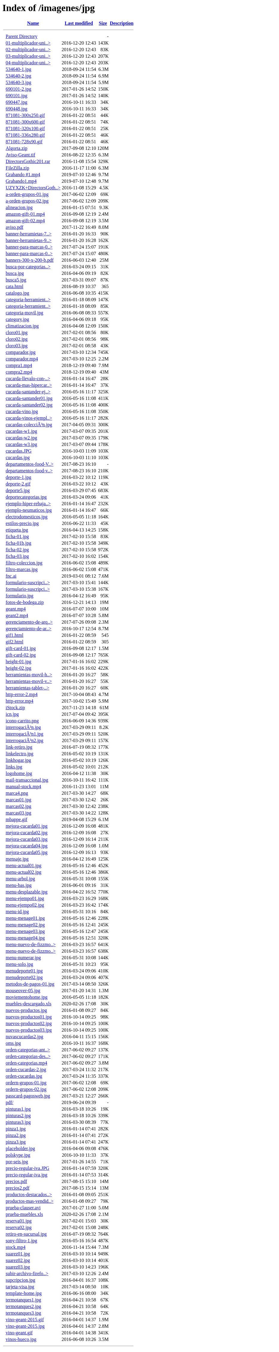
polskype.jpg (18, 1155)
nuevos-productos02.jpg (29, 1023)
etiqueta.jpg (17, 529)
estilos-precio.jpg (22, 523)
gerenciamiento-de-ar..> (28, 628)
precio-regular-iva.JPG (27, 1168)
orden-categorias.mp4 (26, 1062)
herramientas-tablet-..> (27, 687)
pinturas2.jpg (18, 1115)
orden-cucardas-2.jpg (26, 1069)
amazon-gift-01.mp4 (25, 214)
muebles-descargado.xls (28, 1003)
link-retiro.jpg (19, 747)
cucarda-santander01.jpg (29, 398)
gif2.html (14, 641)
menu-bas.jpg (19, 885)
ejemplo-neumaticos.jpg (29, 510)
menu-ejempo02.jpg (25, 905)
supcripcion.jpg (20, 1280)
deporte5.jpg (18, 490)
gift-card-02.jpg (21, 654)
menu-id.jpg (17, 911)
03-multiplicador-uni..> (28, 56)
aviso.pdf (14, 227)
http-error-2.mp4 (22, 694)
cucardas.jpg (18, 457)
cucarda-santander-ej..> (28, 391)
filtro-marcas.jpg (22, 569)
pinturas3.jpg (18, 1122)
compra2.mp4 (19, 371)
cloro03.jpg (16, 345)
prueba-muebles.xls (24, 1214)
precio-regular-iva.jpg (26, 1174)
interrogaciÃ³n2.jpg (24, 740)
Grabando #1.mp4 (23, 174)
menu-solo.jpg (19, 964)
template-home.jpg (24, 1293)
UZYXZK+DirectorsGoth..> (33, 187)
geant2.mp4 (17, 615)
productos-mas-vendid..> (29, 1201)
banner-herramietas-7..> (29, 233)
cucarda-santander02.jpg (29, 404)
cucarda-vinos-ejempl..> (29, 418)
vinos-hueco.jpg (21, 1339)
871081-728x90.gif (24, 141)
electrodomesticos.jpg (26, 516)
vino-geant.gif (19, 1332)
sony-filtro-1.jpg (21, 1240)
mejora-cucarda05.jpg (26, 852)
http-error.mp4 (19, 701)
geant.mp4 (16, 608)
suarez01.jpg (18, 1253)
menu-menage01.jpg (25, 918)
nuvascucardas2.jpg (24, 1036)
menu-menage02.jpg (25, 924)
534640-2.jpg (18, 75)
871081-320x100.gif (25, 128)
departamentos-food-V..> (29, 464)
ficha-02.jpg (17, 549)
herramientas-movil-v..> (29, 681)
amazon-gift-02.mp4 (25, 220)
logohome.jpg (19, 773)
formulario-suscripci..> (28, 582)
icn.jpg (12, 714)
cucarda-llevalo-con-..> (28, 378)
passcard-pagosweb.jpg (28, 1095)
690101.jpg (16, 95)
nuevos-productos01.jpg (29, 1016)
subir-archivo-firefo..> (27, 1273)
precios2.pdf (18, 1187)
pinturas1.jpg (18, 1109)
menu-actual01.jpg (24, 865)
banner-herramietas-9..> (29, 240)
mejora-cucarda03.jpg (26, 839)
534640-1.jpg (18, 69)
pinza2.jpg (16, 1135)
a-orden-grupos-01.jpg (27, 194)
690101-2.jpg (18, 89)
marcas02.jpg (18, 806)
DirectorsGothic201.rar (28, 161)
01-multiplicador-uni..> (28, 42)
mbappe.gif (16, 819)
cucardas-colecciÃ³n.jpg (29, 424)
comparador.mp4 (22, 358)
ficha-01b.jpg (18, 543)
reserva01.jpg (19, 1220)
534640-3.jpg (18, 82)
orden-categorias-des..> (28, 1056)
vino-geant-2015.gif (25, 1319)
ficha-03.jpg (17, 556)
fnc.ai (11, 575)
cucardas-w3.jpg (21, 444)
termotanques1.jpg (23, 1299)
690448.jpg (16, 108)
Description (122, 23)
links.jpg (14, 766)
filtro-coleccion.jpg (24, 562)
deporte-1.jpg (18, 477)
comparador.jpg (21, 352)
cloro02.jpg (16, 339)
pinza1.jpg (16, 1128)
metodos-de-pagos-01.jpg (30, 983)
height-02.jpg (18, 668)
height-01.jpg (18, 661)
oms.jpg (13, 1043)
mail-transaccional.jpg (27, 779)
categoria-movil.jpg (24, 312)
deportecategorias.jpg (26, 497)
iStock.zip (15, 707)
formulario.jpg (19, 595)
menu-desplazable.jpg (26, 891)
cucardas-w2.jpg (21, 437)
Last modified (79, 23)
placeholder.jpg (20, 1148)
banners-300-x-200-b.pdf (29, 260)
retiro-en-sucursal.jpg (26, 1234)
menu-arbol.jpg (20, 878)
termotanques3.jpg (23, 1313)
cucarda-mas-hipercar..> (29, 385)
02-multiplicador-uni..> (28, 49)
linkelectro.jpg (19, 753)
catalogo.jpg (17, 293)
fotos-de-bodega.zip (25, 602)
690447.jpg (16, 102)
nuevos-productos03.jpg (29, 1030)
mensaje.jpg (17, 858)
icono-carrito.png (22, 720)
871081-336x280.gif (25, 135)
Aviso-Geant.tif (20, 154)
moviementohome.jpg (26, 997)
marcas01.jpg (18, 799)
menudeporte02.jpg (24, 977)
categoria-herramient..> (28, 299)
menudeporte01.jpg (24, 970)
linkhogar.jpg (18, 760)
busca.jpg (15, 273)
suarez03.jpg (18, 1266)
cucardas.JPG (19, 450)
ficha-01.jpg (17, 536)
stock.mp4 (15, 1247)
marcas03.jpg (18, 812)
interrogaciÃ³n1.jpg (24, 733)
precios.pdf (16, 1181)
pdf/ (9, 1102)
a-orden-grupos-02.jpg (27, 200)
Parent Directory (21, 36)
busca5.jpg (16, 279)
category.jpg (17, 319)
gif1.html (14, 635)
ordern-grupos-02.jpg (26, 1089)
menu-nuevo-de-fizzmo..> (31, 944)
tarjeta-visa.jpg (20, 1286)
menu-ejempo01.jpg (25, 898)
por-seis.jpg (17, 1161)
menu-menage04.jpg (25, 937)
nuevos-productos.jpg (26, 1010)
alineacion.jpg (19, 207)
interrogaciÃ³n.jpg (23, 727)
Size (103, 23)
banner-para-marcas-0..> (29, 246)
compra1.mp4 (19, 365)
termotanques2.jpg (23, 1306)
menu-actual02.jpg (24, 872)
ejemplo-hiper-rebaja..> (28, 503)
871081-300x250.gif (25, 115)
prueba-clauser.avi (23, 1207)
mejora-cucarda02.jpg (26, 832)
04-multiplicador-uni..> (28, 62)
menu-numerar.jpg (23, 957)
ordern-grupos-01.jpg (26, 1082)
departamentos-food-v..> (29, 470)
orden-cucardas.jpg (24, 1076)
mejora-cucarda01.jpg (26, 826)
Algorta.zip (16, 148)
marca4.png (17, 793)
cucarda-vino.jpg (22, 411)
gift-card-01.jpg (21, 648)
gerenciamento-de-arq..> (29, 622)
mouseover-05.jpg (23, 990)
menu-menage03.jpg (25, 931)
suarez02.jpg (18, 1260)
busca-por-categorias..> (28, 266)
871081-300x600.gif (25, 121)
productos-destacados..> (29, 1194)
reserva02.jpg (19, 1227)
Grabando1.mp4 (21, 181)
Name (33, 23)
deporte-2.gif (18, 483)
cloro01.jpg (16, 332)
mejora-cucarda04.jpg (26, 845)
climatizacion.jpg (22, 325)
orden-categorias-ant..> (28, 1049)
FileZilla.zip (17, 167)
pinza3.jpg (16, 1141)
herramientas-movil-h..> (29, 674)
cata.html (14, 286)
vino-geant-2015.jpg (25, 1326)
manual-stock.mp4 (23, 786)
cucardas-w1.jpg (21, 431)
